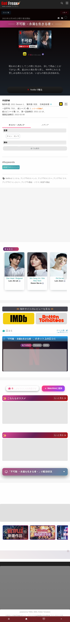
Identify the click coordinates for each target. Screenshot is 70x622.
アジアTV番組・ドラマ (30, 182)
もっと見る (60, 398)
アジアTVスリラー (45, 178)
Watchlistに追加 (53, 388)
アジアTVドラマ (59, 178)
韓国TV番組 (45, 182)
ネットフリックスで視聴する (35, 90)
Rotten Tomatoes (44, 612)
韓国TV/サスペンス (11, 167)
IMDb (35, 612)
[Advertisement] (35, 215)
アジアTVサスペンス (28, 178)
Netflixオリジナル (12, 178)
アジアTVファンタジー (11, 182)
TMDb (30, 612)
